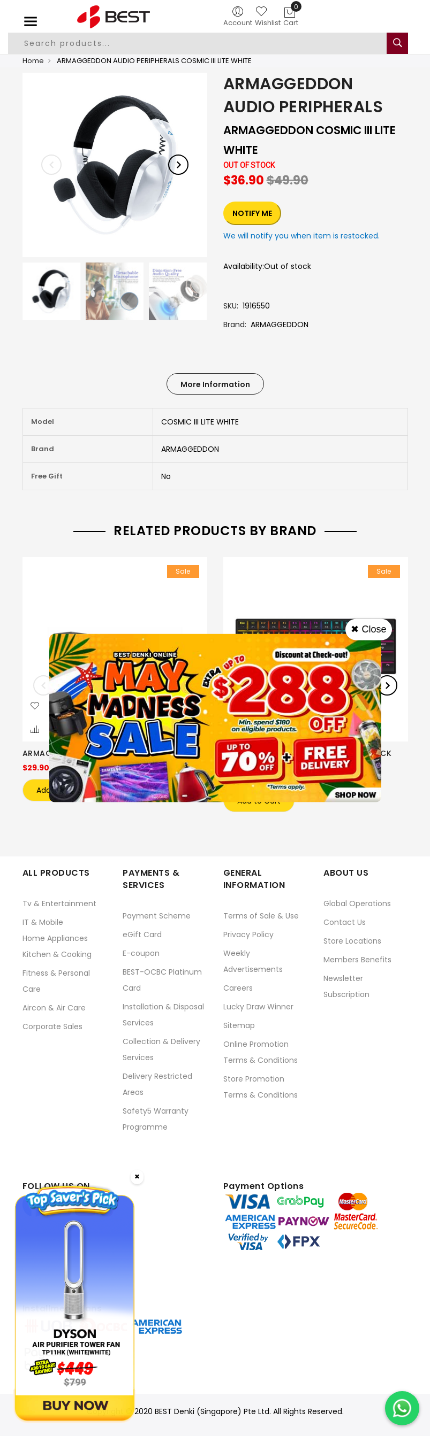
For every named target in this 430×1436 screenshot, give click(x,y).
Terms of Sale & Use (261, 914)
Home (33, 61)
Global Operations (357, 902)
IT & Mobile (42, 921)
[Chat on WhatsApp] (402, 1408)
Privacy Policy (248, 933)
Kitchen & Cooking (57, 953)
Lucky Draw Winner (258, 1005)
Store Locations (352, 940)
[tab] (215, 384)
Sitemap (239, 1024)
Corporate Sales (52, 1025)
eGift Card (142, 933)
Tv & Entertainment (59, 902)
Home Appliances (55, 937)
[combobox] (201, 43)
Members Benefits (357, 958)
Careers (238, 987)
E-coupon (141, 952)
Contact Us (344, 921)
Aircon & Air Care (54, 1006)
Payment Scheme (157, 914)
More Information (215, 384)
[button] (34, 706)
